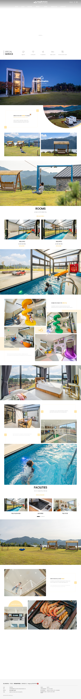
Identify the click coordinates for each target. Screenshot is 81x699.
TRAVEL (45, 6)
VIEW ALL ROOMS (40, 216)
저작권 (11, 683)
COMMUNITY (63, 6)
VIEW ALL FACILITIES (40, 495)
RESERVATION (54, 6)
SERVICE (37, 6)
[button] (38, 516)
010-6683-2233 (12, 690)
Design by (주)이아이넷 (33, 683)
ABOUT (16, 6)
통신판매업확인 (6, 683)
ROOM (22, 6)
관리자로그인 (24, 683)
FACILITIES (30, 6)
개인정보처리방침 (17, 683)
